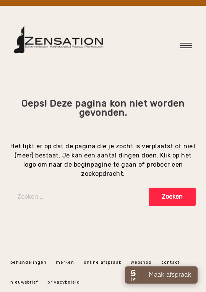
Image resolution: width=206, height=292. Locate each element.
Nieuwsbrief (24, 282)
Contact (170, 262)
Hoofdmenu (181, 47)
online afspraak (103, 262)
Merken (65, 262)
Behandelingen (28, 262)
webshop (141, 262)
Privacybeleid (63, 282)
